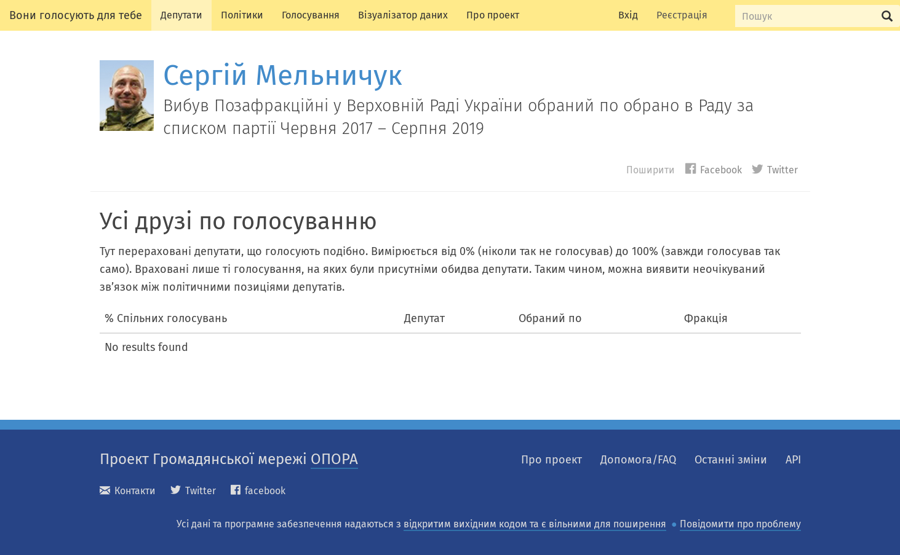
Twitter (775, 169)
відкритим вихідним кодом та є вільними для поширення (535, 524)
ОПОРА (334, 459)
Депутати (181, 15)
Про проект (492, 15)
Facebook (713, 169)
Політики (242, 15)
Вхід (628, 15)
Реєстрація (681, 15)
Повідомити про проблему (740, 524)
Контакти (128, 491)
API (793, 459)
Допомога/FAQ (638, 459)
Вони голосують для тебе (75, 15)
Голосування (311, 15)
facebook (258, 491)
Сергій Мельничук (282, 75)
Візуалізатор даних (403, 15)
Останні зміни (731, 459)
